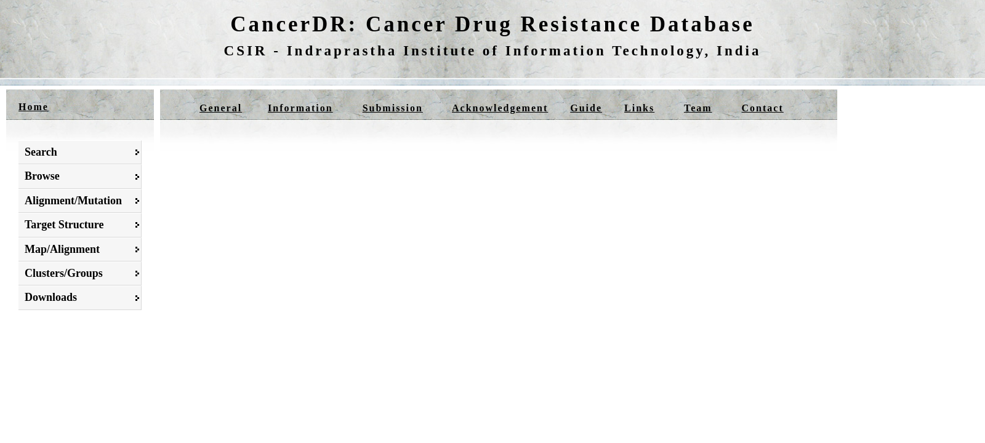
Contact (763, 108)
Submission (393, 108)
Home (33, 107)
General (220, 108)
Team (698, 108)
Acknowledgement (500, 108)
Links (639, 108)
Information (300, 108)
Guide (586, 108)
